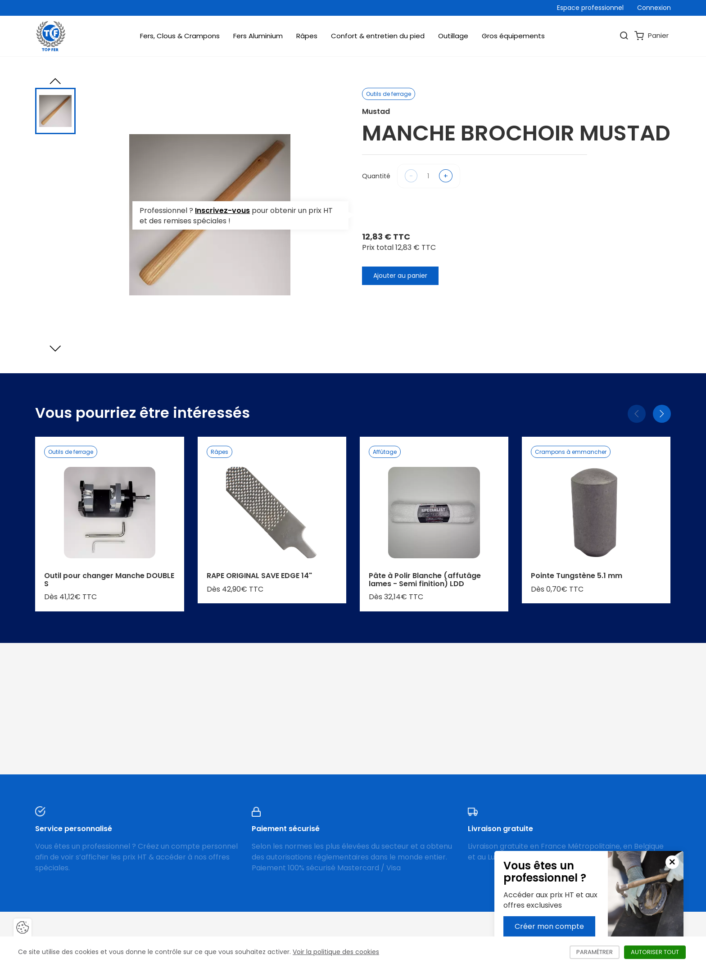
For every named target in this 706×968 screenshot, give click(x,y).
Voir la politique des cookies (336, 951)
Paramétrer (598, 952)
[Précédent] (637, 414)
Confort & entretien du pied (378, 36)
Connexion (654, 7)
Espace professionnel (590, 7)
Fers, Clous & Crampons (180, 36)
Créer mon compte (549, 926)
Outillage (453, 36)
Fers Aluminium (258, 36)
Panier (651, 36)
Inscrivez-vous (222, 210)
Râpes (306, 36)
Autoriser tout (658, 952)
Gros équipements (513, 36)
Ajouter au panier (400, 275)
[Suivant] (662, 414)
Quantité (376, 176)
